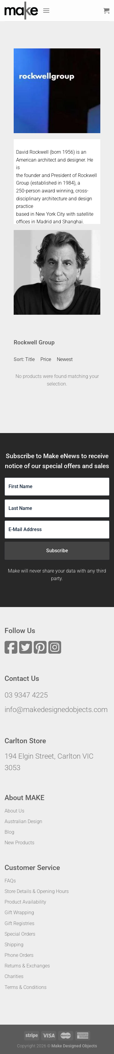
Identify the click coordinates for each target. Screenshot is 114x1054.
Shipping (14, 944)
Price (45, 359)
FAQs (10, 881)
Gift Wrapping (19, 912)
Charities (14, 976)
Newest (65, 359)
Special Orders (20, 934)
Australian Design (23, 821)
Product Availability (25, 902)
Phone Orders (19, 955)
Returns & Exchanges (27, 966)
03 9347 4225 (26, 695)
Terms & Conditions (26, 987)
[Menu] (46, 10)
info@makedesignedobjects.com (56, 709)
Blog (9, 832)
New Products (19, 842)
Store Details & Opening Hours (37, 891)
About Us (14, 811)
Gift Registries (19, 923)
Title (30, 359)
